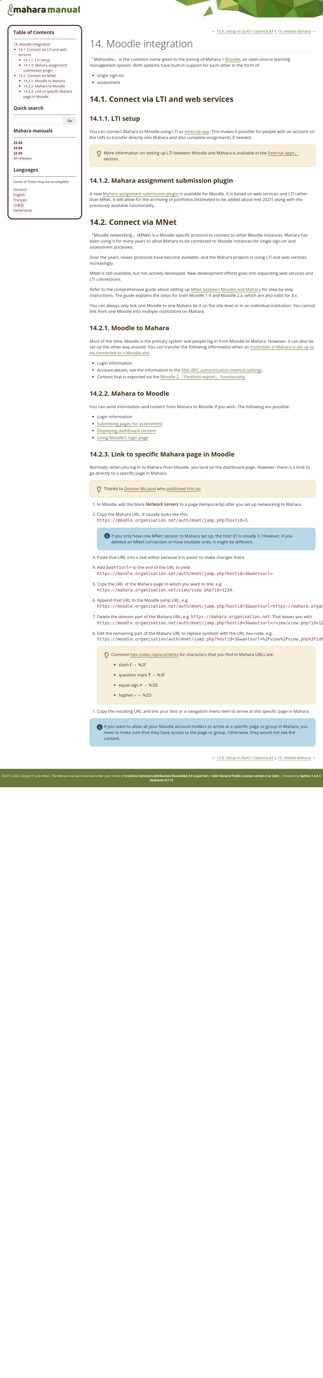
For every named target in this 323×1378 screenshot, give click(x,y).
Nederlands (22, 210)
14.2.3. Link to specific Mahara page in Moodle (47, 94)
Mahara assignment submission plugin (141, 194)
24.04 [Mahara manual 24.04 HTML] (17, 147)
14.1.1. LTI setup (36, 60)
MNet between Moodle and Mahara (226, 289)
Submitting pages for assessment (129, 423)
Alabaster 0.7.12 (161, 780)
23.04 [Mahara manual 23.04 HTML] (17, 153)
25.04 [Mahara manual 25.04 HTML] (17, 142)
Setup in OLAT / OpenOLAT (244, 31)
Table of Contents (33, 32)
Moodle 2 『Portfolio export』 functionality (203, 377)
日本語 (18, 205)
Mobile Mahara (294, 31)
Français (20, 199)
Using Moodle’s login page (122, 437)
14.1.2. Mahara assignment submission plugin (45, 68)
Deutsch (20, 189)
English (19, 194)
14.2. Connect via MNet (37, 75)
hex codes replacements (154, 654)
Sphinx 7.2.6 (309, 776)
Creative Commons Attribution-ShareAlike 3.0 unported (166, 776)
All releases (22, 158)
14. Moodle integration (31, 44)
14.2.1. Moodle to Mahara (44, 80)
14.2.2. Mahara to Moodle (44, 86)
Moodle (232, 59)
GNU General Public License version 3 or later (245, 776)
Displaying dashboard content (126, 430)
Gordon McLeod (140, 488)
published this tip (183, 488)
